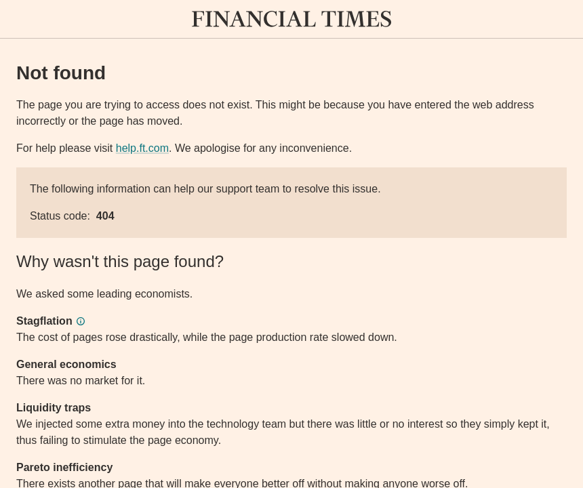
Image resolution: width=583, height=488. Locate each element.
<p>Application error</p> (291, 244)
